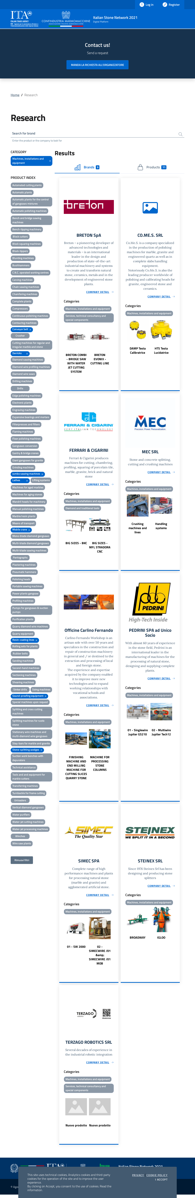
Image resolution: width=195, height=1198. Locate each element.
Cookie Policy (157, 1175)
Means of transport (23, 524)
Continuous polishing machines (30, 316)
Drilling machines (22, 382)
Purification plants (22, 620)
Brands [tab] (87, 168)
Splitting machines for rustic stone (28, 723)
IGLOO (161, 940)
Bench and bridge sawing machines (26, 221)
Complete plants (21, 302)
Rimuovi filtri (21, 861)
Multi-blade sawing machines (29, 551)
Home (15, 95)
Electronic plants (22, 403)
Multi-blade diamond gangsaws (30, 544)
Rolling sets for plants (25, 647)
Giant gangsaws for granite (27, 461)
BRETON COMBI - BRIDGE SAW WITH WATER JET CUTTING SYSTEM (76, 364)
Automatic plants (22, 193)
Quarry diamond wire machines (30, 627)
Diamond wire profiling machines (31, 367)
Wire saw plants (21, 844)
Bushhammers (21, 266)
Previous (61, 350)
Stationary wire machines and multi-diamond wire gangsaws (29, 734)
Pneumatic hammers (24, 572)
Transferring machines (25, 786)
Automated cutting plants (27, 186)
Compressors (20, 309)
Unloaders (20, 801)
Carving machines (22, 280)
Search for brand (24, 133)
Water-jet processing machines (30, 830)
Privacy (138, 1175)
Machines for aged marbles (27, 488)
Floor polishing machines (26, 439)
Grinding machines (23, 468)
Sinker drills (20, 690)
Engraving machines (23, 410)
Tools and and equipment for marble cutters (28, 777)
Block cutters (20, 237)
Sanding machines (22, 661)
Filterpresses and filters (26, 425)
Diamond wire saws (23, 374)
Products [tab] (151, 168)
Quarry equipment (22, 634)
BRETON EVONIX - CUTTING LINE (99, 360)
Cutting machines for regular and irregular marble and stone (31, 345)
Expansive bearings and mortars (30, 418)
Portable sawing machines (27, 587)
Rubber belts (20, 654)
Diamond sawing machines (27, 360)
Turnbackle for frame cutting (28, 794)
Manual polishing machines (28, 509)
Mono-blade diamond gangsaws (30, 536)
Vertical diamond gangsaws (28, 808)
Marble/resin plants (23, 517)
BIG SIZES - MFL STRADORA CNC (99, 549)
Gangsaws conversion (24, 446)
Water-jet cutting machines (28, 822)
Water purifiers (21, 815)
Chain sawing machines (25, 287)
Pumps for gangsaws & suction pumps (30, 610)
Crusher (20, 336)
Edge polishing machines (26, 396)
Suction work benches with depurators (27, 758)
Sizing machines (41, 690)
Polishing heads (21, 580)
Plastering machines (24, 565)
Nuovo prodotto (76, 1128)
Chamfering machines (24, 295)
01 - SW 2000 (76, 949)
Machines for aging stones (27, 495)
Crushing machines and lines (138, 529)
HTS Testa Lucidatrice (161, 351)
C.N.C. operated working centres (30, 273)
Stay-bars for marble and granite (31, 744)
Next (117, 350)
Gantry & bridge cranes (25, 454)
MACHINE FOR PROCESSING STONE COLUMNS (99, 765)
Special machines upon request (30, 703)
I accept (161, 1179)
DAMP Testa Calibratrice (138, 351)
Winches (20, 837)
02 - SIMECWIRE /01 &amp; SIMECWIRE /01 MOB (100, 957)
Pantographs (20, 558)
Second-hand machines (25, 668)
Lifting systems (41, 481)
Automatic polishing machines (29, 211)
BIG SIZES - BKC (76, 545)
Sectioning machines (24, 675)
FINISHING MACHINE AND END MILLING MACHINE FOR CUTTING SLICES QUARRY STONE (76, 770)
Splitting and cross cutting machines (27, 712)
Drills (20, 389)
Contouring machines (24, 323)
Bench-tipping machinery (26, 230)
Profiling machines (23, 601)
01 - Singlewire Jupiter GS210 (138, 734)
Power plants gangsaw (25, 594)
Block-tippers (20, 252)
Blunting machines (23, 259)
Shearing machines (23, 683)
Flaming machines (22, 432)
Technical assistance (24, 768)
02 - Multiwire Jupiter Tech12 (161, 734)
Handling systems (161, 527)
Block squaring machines (26, 244)
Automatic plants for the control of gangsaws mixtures (30, 202)
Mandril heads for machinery (28, 502)
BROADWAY (137, 940)
